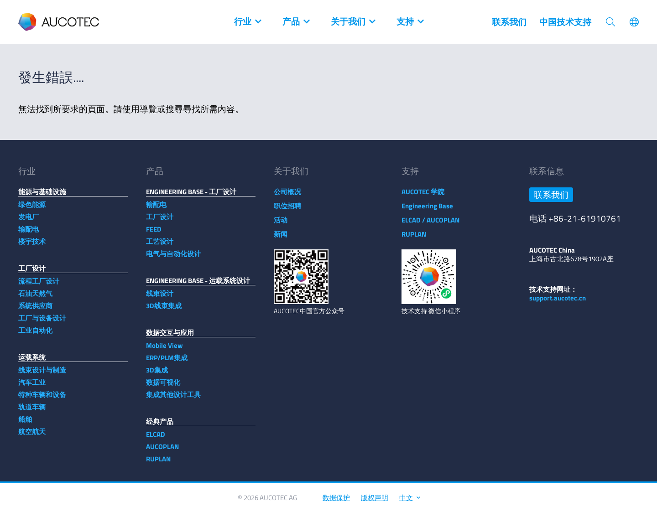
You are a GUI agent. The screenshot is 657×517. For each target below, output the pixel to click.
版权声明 (374, 502)
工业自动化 (35, 335)
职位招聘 (287, 210)
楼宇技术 (32, 246)
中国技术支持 (565, 21)
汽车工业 (32, 387)
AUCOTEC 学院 (423, 196)
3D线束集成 (164, 310)
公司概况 (287, 196)
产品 (295, 22)
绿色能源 (32, 209)
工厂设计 (159, 221)
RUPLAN (158, 463)
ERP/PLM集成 (167, 362)
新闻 (280, 238)
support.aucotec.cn (557, 302)
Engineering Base (427, 210)
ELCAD (155, 439)
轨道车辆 (32, 411)
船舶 (25, 424)
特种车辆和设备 (42, 399)
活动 (280, 224)
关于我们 (353, 22)
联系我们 (509, 21)
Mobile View (164, 350)
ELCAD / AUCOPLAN (430, 224)
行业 (247, 22)
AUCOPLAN (162, 451)
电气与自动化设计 (173, 258)
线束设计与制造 (42, 374)
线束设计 (159, 298)
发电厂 (28, 221)
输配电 (28, 233)
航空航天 (32, 436)
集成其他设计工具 (173, 399)
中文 (409, 502)
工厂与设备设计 (42, 322)
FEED (154, 233)
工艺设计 (159, 246)
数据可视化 (163, 387)
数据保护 (336, 502)
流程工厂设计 (38, 285)
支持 (409, 22)
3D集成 (157, 374)
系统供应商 (35, 310)
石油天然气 (35, 298)
